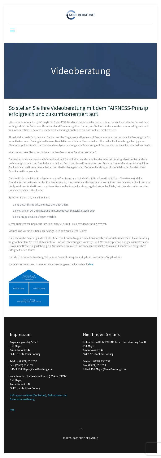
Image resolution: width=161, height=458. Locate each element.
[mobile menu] (12, 30)
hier (91, 264)
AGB (12, 409)
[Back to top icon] (80, 428)
